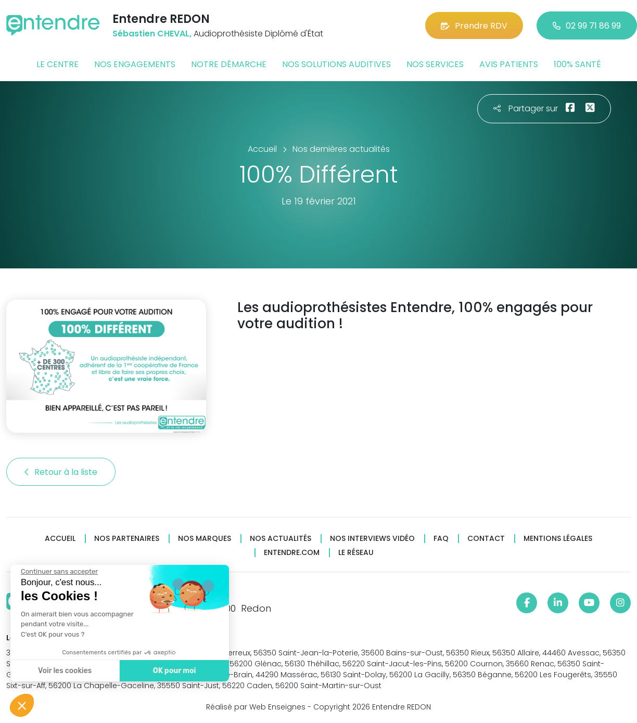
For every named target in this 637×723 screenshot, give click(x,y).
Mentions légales (558, 538)
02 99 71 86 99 (587, 26)
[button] (21, 705)
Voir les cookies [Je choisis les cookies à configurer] (55, 670)
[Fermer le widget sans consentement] (49, 571)
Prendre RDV (474, 26)
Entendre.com (292, 552)
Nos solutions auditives (336, 64)
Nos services (435, 64)
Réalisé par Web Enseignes (255, 707)
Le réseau (356, 552)
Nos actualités (280, 538)
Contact (486, 538)
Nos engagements (134, 64)
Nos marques (204, 538)
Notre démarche (228, 64)
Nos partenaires (126, 538)
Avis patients (508, 64)
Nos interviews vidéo (372, 538)
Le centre (57, 64)
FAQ (441, 538)
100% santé (577, 64)
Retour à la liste (60, 472)
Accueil (60, 538)
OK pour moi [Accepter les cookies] (164, 670)
